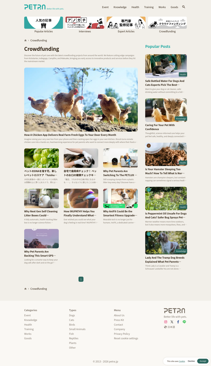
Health (135, 7)
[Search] (184, 7)
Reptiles (73, 338)
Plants (72, 343)
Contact (118, 324)
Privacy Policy (122, 334)
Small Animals (77, 329)
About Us (119, 315)
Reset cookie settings (126, 338)
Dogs (72, 315)
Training (149, 7)
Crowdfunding (38, 40)
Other (72, 347)
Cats (71, 320)
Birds (72, 324)
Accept (203, 361)
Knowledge (120, 7)
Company (119, 329)
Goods (174, 7)
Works (162, 7)
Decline (191, 361)
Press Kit (119, 320)
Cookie (182, 361)
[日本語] (169, 327)
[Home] (25, 40)
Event (105, 7)
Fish (71, 334)
